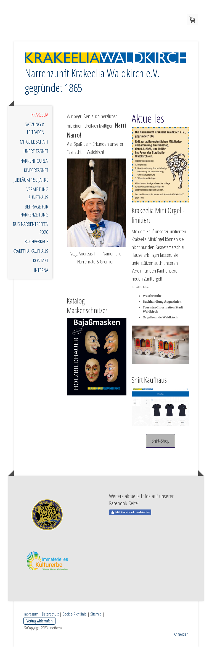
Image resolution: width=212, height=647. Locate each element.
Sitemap (96, 614)
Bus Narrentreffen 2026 (30, 228)
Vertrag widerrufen (39, 621)
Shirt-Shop (160, 440)
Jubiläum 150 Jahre (31, 179)
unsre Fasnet (35, 151)
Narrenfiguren (34, 160)
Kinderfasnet (36, 170)
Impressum (30, 614)
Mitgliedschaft (34, 141)
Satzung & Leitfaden (34, 128)
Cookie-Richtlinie (74, 614)
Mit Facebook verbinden (130, 512)
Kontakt (40, 260)
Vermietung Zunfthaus (37, 193)
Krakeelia (39, 114)
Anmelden (181, 634)
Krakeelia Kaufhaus (30, 251)
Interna (41, 270)
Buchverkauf (36, 241)
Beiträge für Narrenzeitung (34, 210)
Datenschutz (50, 614)
